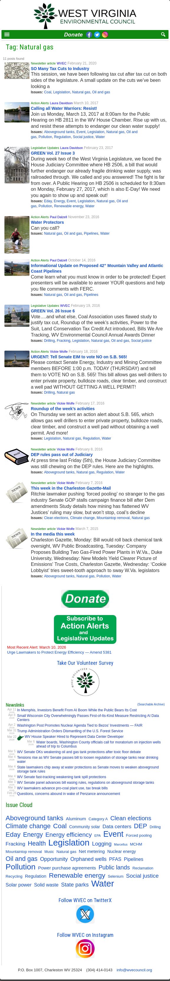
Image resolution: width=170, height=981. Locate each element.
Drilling (49, 341)
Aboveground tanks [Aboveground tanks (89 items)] (34, 817)
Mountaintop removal (113, 518)
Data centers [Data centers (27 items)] (117, 826)
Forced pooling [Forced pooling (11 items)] (139, 835)
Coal (47, 92)
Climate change (82, 518)
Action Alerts (40, 103)
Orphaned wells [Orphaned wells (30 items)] (88, 859)
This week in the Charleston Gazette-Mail (71, 488)
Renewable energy (68, 206)
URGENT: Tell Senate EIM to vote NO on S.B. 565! (79, 356)
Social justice (83, 137)
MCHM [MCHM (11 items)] (136, 844)
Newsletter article (43, 63)
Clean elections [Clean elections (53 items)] (130, 818)
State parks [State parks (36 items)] (75, 884)
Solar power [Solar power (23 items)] (19, 884)
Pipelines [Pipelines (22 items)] (133, 859)
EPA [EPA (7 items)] (97, 835)
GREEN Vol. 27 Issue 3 (53, 153)
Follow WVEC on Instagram (85, 935)
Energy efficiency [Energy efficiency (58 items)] (68, 834)
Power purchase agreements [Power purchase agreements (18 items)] (67, 867)
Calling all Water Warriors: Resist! (64, 108)
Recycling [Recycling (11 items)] (14, 876)
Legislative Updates (45, 148)
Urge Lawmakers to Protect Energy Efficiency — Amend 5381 (59, 649)
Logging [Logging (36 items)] (101, 844)
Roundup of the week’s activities (63, 408)
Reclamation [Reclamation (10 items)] (143, 868)
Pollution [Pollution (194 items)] (21, 866)
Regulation (62, 137)
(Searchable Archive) (151, 704)
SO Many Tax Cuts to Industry (60, 68)
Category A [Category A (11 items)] (98, 819)
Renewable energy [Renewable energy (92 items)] (77, 875)
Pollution (45, 137)
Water (100, 137)
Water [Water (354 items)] (102, 883)
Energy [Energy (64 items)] (33, 834)
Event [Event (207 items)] (113, 834)
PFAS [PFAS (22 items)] (115, 859)
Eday (48, 201)
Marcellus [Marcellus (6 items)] (121, 844)
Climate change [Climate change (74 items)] (28, 826)
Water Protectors (47, 222)
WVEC (62, 63)
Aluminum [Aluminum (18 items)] (76, 818)
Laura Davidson (61, 103)
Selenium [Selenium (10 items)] (115, 876)
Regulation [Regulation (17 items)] (35, 876)
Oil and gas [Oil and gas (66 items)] (21, 858)
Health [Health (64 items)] (37, 843)
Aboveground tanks (59, 132)
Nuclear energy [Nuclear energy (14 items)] (121, 851)
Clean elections (56, 518)
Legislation (61, 92)
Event (80, 132)
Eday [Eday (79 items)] (13, 834)
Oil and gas (101, 92)
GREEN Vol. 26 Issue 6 (53, 311)
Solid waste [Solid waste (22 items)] (46, 884)
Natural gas (81, 92)
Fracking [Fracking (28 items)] (15, 844)
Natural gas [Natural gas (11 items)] (66, 851)
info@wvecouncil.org (134, 970)
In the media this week (53, 534)
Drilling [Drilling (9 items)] (155, 827)
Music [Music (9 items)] (49, 852)
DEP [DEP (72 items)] (140, 826)
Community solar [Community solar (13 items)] (84, 826)
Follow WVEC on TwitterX (85, 900)
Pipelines (91, 233)
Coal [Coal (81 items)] (60, 826)
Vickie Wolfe (58, 351)
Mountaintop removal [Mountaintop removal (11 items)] (24, 851)
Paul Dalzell (58, 217)
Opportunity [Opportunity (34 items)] (54, 859)
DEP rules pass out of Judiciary (62, 454)
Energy (59, 201)
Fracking (63, 341)
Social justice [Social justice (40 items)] (142, 876)
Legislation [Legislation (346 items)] (69, 842)
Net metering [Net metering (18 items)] (92, 851)
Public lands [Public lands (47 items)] (114, 867)
